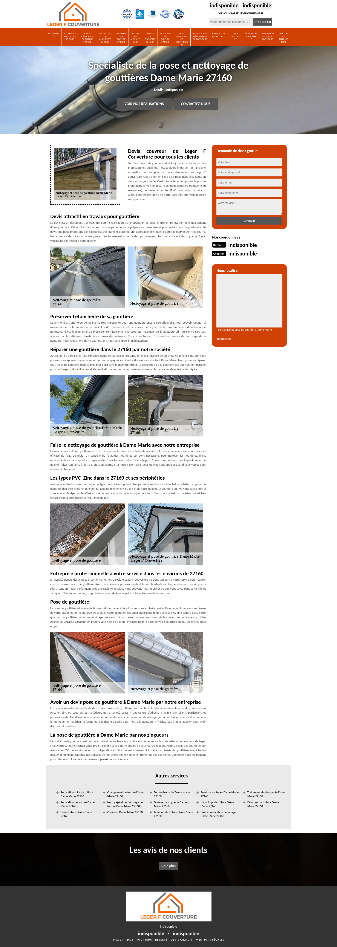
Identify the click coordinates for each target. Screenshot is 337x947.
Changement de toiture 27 (219, 35)
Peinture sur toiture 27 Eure (121, 38)
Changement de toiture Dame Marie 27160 (125, 794)
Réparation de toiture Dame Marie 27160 (78, 804)
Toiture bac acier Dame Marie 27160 (172, 794)
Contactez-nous (196, 104)
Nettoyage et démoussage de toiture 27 (200, 36)
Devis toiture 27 (235, 36)
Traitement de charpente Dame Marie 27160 (266, 794)
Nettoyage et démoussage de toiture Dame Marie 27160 (125, 804)
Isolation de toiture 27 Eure (165, 38)
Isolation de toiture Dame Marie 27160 (173, 814)
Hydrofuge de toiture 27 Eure (70, 36)
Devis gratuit (182, 939)
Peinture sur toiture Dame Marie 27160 (263, 804)
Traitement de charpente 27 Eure (105, 38)
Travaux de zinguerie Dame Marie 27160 (170, 804)
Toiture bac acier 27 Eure (135, 38)
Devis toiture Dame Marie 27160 (76, 814)
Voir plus (168, 865)
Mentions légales (210, 939)
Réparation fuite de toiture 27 (268, 36)
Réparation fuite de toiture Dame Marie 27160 (77, 794)
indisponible (224, 5)
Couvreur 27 (53, 35)
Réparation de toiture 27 (250, 36)
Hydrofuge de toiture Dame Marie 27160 (217, 804)
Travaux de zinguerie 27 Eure (150, 38)
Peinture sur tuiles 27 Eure (284, 38)
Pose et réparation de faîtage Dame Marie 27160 (218, 814)
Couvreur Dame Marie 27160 (125, 812)
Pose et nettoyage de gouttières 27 (182, 39)
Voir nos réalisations (144, 104)
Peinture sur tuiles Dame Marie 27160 (220, 794)
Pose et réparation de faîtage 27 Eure (87, 38)
